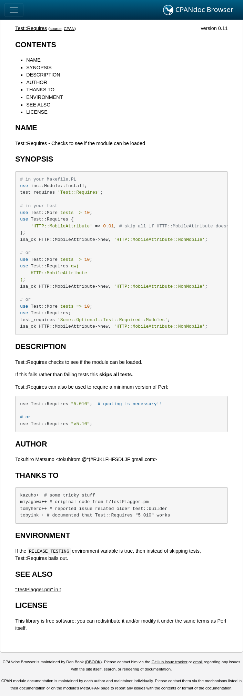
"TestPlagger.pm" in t (38, 589)
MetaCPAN (90, 688)
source (56, 29)
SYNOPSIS (39, 67)
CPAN (69, 29)
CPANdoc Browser (198, 10)
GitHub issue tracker (169, 662)
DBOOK (93, 662)
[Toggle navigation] (13, 10)
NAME (33, 60)
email (198, 662)
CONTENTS (35, 44)
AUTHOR (36, 82)
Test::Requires (31, 28)
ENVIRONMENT (44, 97)
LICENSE (37, 112)
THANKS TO (40, 89)
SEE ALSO (38, 105)
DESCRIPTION (43, 75)
